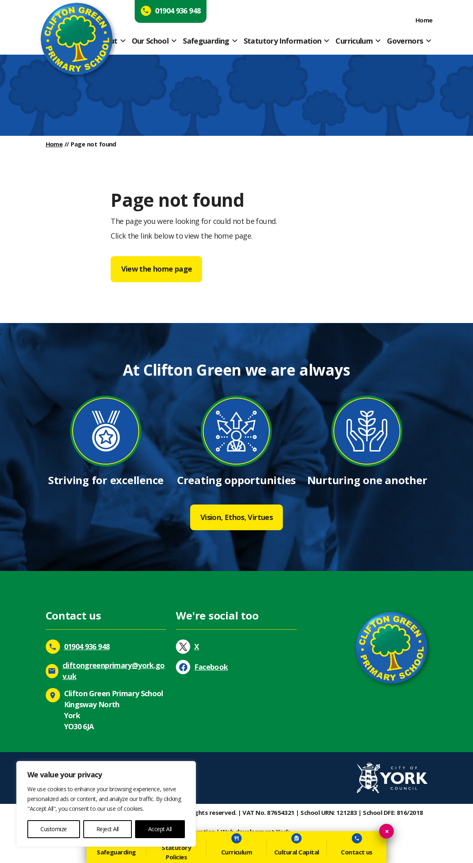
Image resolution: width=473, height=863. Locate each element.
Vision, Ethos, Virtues (236, 517)
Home (424, 20)
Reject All (107, 829)
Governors (405, 41)
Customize (53, 829)
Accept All (160, 829)
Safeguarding (206, 41)
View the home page (156, 269)
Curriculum (354, 41)
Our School (150, 41)
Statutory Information (283, 41)
